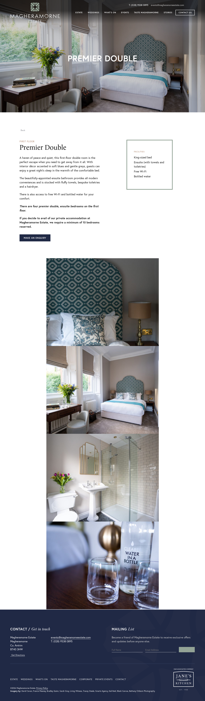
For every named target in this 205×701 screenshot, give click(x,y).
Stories (168, 13)
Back (22, 130)
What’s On (110, 13)
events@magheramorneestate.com (167, 5)
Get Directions (17, 655)
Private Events (104, 679)
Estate (79, 13)
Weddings (93, 13)
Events (125, 13)
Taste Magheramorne (146, 13)
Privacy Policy (42, 688)
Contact (120, 679)
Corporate (85, 679)
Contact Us (185, 13)
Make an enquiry (35, 237)
